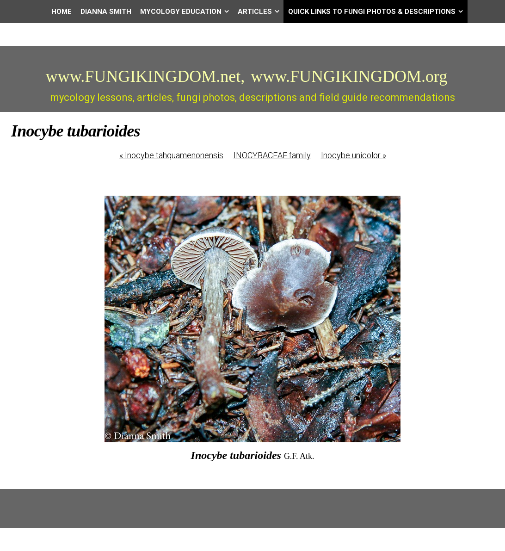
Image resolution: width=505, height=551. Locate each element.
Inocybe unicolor (353, 155)
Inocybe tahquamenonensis (171, 155)
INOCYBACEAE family (272, 155)
